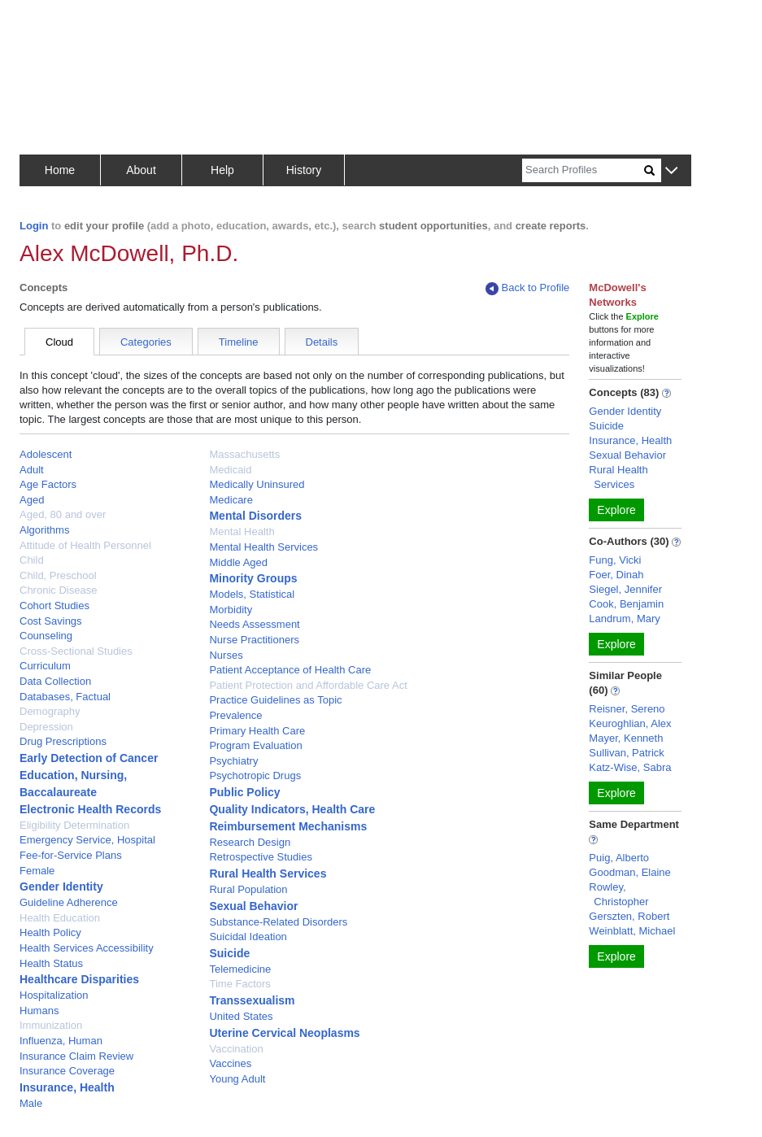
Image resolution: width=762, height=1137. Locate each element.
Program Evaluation (255, 745)
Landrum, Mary (624, 618)
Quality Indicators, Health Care (292, 809)
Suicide (229, 953)
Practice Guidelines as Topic (275, 700)
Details (322, 342)
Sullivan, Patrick (626, 753)
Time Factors (239, 984)
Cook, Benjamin (626, 604)
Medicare (230, 500)
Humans (39, 1010)
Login (34, 226)
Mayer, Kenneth (626, 738)
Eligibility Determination (74, 825)
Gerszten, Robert (629, 916)
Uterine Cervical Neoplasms (284, 1032)
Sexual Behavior (253, 906)
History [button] (304, 169)
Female (37, 871)
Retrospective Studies (260, 857)
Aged (32, 500)
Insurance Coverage (67, 1071)
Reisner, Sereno (626, 709)
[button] (671, 171)
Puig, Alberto (619, 858)
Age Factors (48, 484)
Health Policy (50, 932)
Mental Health (241, 531)
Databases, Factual (65, 696)
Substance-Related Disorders (278, 922)
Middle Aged (238, 562)
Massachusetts (244, 454)
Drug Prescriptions (63, 741)
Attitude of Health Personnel (85, 545)
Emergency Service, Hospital (87, 840)
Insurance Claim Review (76, 1056)
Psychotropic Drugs (255, 775)
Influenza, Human (61, 1041)
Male (31, 1103)
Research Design (249, 842)
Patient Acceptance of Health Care (290, 670)
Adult (32, 470)
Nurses (225, 655)
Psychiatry (233, 761)
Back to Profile (528, 288)
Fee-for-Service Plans (71, 855)
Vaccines (230, 1063)
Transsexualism (251, 1000)
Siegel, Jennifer (625, 589)
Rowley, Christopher (618, 894)
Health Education (60, 918)
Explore (616, 509)
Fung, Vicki (615, 560)
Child (32, 560)
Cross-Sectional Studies (76, 651)
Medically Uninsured (256, 484)
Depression (46, 727)
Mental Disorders (255, 515)
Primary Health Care (257, 731)
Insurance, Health (67, 1087)
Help (222, 169)
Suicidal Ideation (247, 936)
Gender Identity (61, 886)
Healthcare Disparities (79, 979)
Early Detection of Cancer (89, 758)
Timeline (239, 342)
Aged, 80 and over (63, 514)
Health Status (51, 963)
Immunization (51, 1025)
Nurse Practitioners (254, 640)
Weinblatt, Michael (632, 931)
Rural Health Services (267, 873)
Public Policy (244, 792)
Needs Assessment (254, 624)
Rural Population (248, 889)
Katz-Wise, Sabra (630, 767)
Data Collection (55, 681)
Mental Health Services (263, 547)
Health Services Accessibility (87, 948)
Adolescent (46, 454)
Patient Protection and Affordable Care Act (308, 685)
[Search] (583, 170)
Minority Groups (253, 578)
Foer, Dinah (616, 574)
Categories (146, 342)
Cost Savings (51, 621)
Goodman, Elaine (629, 872)
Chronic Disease (58, 590)
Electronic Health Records (90, 809)
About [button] (141, 169)
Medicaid (230, 470)
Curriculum (45, 666)
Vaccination (236, 1049)
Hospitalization (54, 995)
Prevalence (235, 715)
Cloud (59, 342)
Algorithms (44, 530)
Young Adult (237, 1079)
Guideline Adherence (69, 902)
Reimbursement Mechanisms (288, 826)
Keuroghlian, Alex (630, 723)
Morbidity (230, 609)
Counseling (46, 635)
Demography (50, 711)
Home (60, 169)
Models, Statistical (251, 594)
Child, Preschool (58, 575)
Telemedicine (240, 969)
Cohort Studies (54, 605)
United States (240, 1016)
